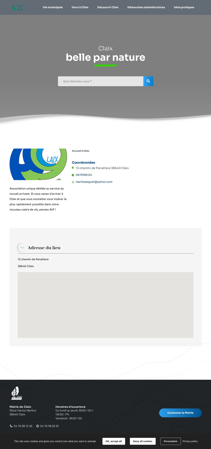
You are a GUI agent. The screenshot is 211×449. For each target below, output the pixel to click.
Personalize (170, 441)
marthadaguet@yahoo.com (94, 182)
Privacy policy (190, 441)
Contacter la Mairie (180, 413)
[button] (52, 7)
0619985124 (84, 175)
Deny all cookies (142, 441)
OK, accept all (114, 441)
